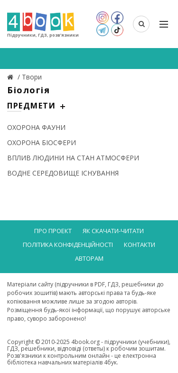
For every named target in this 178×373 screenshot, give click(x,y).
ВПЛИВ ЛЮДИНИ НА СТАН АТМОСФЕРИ (73, 157)
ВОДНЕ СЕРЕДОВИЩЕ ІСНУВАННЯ (63, 172)
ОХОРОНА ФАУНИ (36, 127)
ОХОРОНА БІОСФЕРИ (41, 142)
